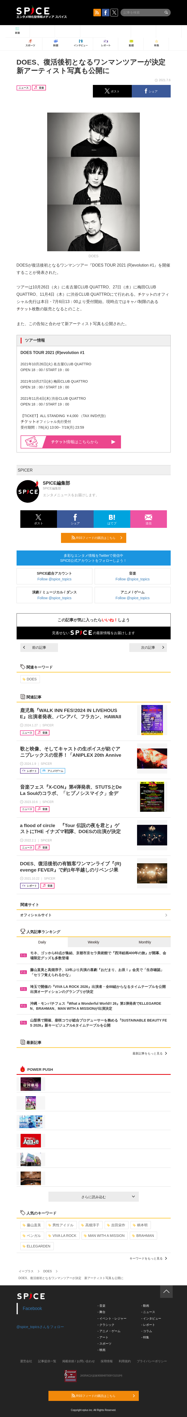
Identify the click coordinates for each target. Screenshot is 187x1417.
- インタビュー (151, 1318)
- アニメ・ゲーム (109, 1331)
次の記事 (152, 647)
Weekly (93, 942)
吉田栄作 (116, 1225)
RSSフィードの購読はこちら (97, 538)
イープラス (26, 1271)
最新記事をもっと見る (150, 1053)
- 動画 (145, 1305)
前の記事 (34, 647)
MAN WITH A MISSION (104, 1236)
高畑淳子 (90, 1225)
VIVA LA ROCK (62, 1236)
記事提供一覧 (47, 1361)
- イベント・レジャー (112, 1318)
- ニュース (148, 1312)
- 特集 (145, 1337)
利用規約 (125, 1361)
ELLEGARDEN (36, 1246)
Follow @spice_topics (54, 579)
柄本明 (140, 1225)
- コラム (146, 1331)
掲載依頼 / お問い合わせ (78, 1361)
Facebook (32, 1308)
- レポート (148, 1325)
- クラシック (106, 1325)
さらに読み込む (108, 1197)
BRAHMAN (143, 1236)
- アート (103, 1337)
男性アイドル (61, 1225)
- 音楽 (101, 1305)
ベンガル (32, 1236)
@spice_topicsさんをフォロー (40, 1327)
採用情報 (107, 1361)
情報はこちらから (83, 442)
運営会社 (26, 1361)
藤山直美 (32, 1225)
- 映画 (101, 1350)
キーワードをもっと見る (148, 1258)
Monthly (145, 942)
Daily (42, 942)
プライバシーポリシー (152, 1361)
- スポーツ (104, 1343)
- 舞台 (101, 1312)
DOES (30, 679)
